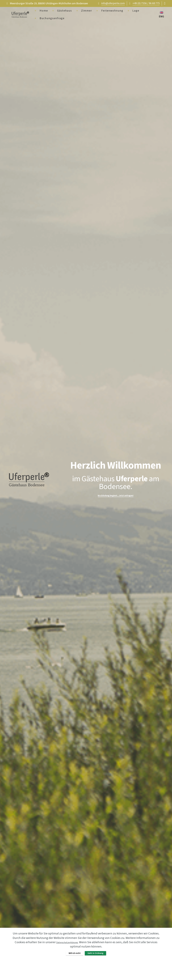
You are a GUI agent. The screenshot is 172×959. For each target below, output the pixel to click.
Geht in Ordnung (98, 952)
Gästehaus (64, 11)
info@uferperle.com (113, 3)
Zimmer (86, 11)
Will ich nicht (71, 952)
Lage (135, 11)
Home (44, 11)
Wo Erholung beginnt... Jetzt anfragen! (115, 495)
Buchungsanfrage (52, 18)
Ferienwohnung (112, 11)
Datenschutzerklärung (67, 941)
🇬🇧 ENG (161, 14)
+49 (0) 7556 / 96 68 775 (146, 3)
